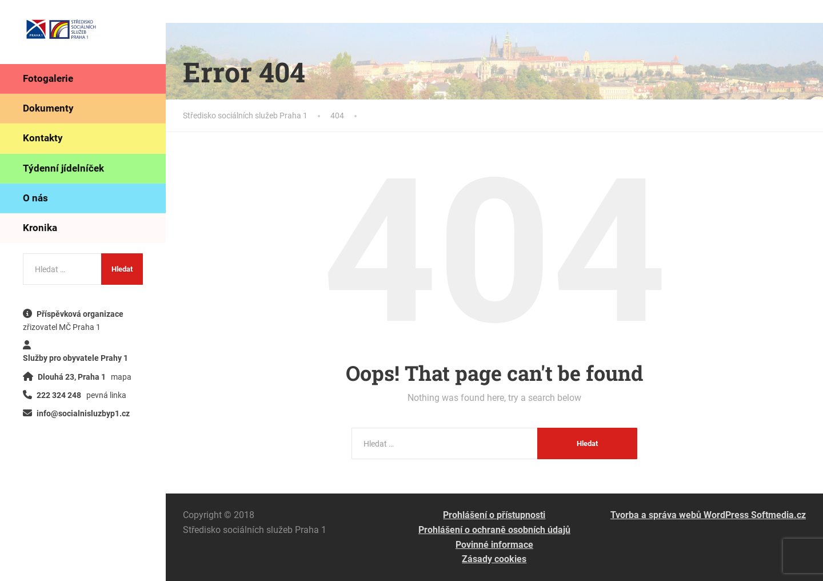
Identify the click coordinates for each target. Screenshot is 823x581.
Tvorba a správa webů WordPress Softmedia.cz (708, 515)
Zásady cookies (494, 559)
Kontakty (43, 138)
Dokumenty (48, 108)
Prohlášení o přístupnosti (494, 515)
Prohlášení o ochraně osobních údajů (494, 529)
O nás (35, 198)
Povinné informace (494, 544)
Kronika (40, 227)
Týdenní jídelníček (63, 168)
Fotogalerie (48, 78)
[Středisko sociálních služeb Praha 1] (61, 31)
